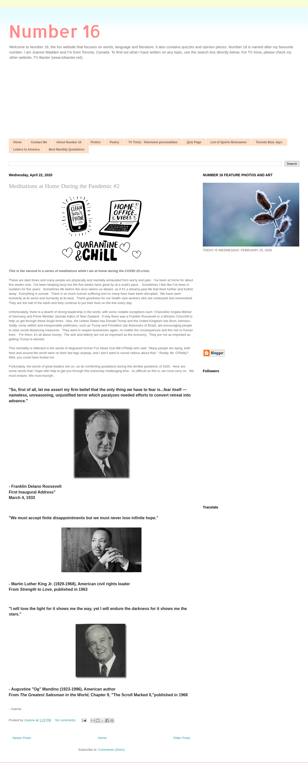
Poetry (114, 142)
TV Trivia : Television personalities (153, 142)
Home (17, 142)
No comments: (66, 720)
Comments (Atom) (111, 750)
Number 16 (55, 31)
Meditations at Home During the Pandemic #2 (64, 186)
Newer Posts (22, 738)
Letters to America (26, 149)
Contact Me (39, 142)
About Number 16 (68, 142)
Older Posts (181, 738)
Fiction (95, 142)
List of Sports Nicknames (229, 142)
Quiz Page (194, 142)
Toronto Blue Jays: (269, 142)
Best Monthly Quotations (66, 149)
